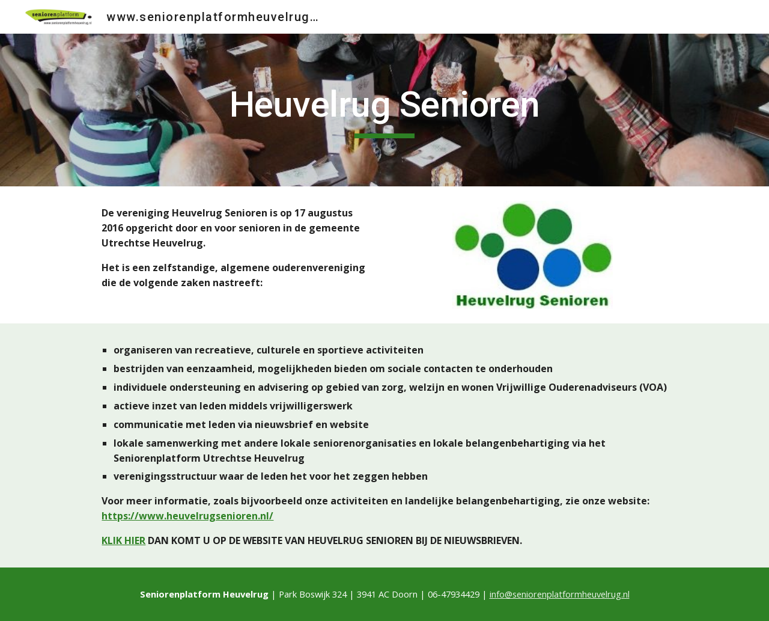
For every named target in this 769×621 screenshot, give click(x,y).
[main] (384, 110)
